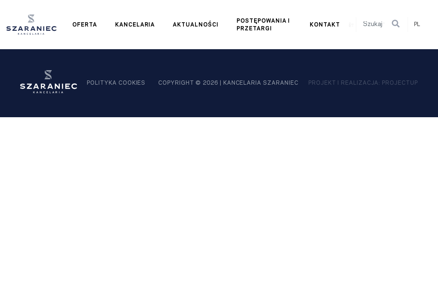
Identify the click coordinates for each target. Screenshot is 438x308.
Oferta (84, 24)
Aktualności (196, 24)
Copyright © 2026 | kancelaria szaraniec (228, 83)
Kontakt (325, 24)
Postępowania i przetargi (263, 24)
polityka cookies (116, 83)
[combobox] (421, 24)
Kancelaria (135, 24)
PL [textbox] (417, 24)
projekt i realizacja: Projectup (363, 83)
